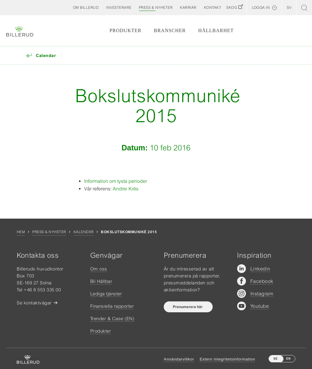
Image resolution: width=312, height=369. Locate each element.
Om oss (98, 268)
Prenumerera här (188, 307)
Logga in (261, 7)
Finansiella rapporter (112, 306)
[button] (86, 7)
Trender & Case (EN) (112, 318)
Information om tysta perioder (115, 181)
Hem (21, 232)
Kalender (84, 232)
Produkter (125, 30)
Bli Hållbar (101, 281)
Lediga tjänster (106, 293)
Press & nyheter (49, 232)
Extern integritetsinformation (227, 359)
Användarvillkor (179, 359)
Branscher (170, 30)
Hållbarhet (216, 30)
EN (288, 358)
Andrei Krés (126, 188)
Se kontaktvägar (34, 302)
